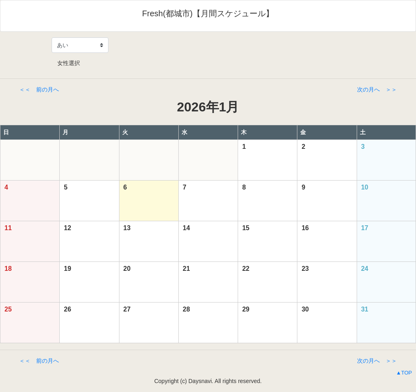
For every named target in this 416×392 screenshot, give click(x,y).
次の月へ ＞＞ (377, 89)
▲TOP (404, 373)
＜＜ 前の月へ (39, 89)
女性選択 (66, 63)
